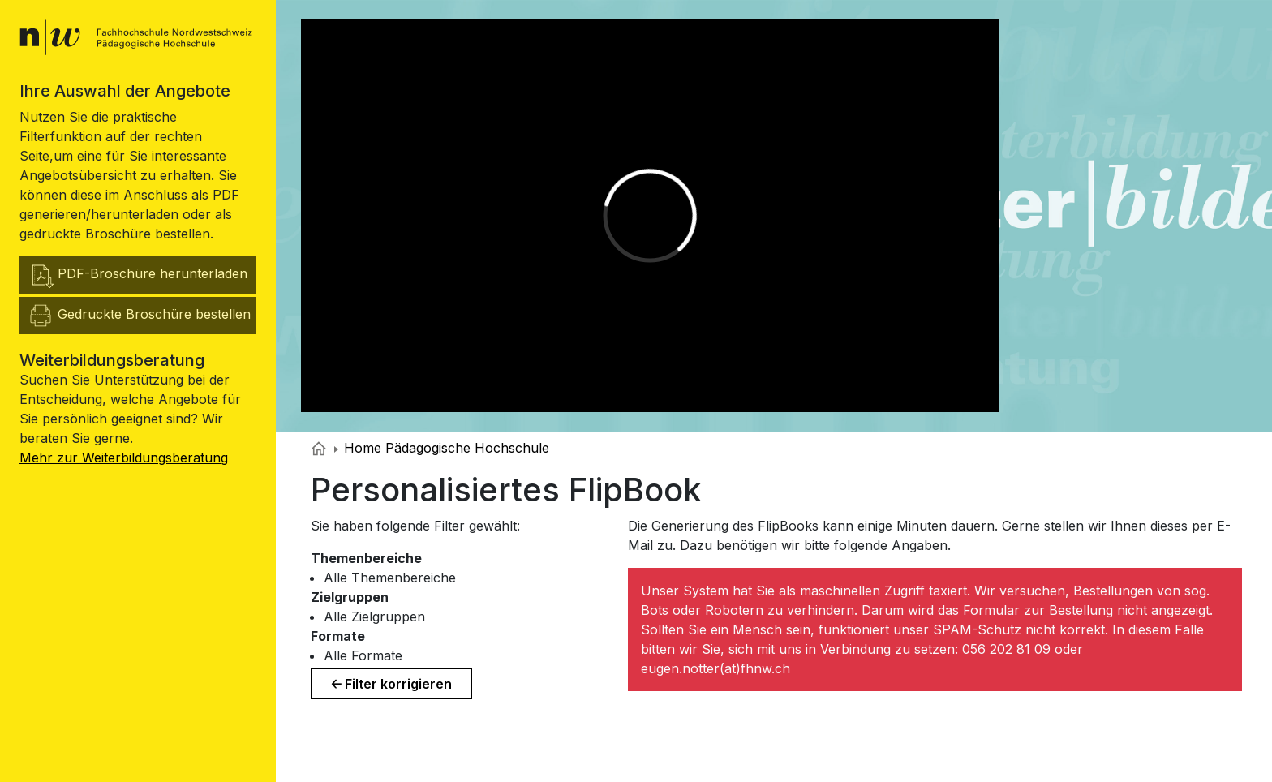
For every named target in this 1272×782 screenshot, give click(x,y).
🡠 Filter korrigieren (391, 684)
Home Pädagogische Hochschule (441, 448)
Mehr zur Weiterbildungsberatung (123, 457)
